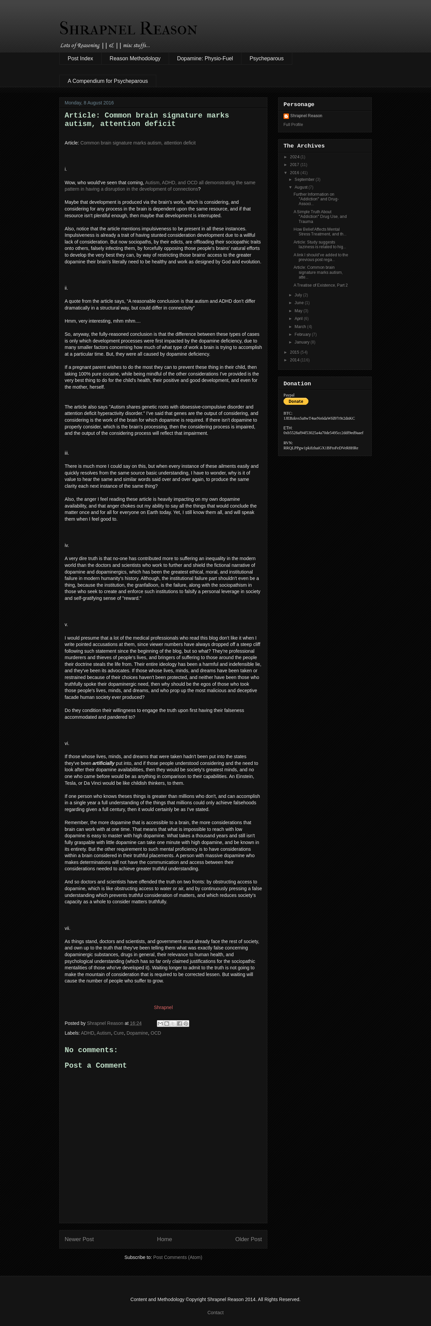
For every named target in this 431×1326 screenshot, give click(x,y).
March (301, 326)
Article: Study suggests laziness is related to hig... (320, 244)
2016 (295, 172)
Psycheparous (267, 58)
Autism (104, 1033)
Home (164, 1239)
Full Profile (293, 124)
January (302, 342)
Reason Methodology (135, 58)
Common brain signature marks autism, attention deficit (138, 142)
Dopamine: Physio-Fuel (205, 58)
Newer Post (79, 1239)
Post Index (80, 58)
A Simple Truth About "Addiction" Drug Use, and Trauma (320, 216)
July (299, 295)
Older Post (248, 1239)
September (305, 179)
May (299, 311)
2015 (295, 352)
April (299, 318)
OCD (156, 1033)
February (303, 334)
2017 (295, 164)
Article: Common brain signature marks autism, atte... (318, 272)
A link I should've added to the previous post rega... (321, 257)
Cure (119, 1033)
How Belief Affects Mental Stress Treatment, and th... (320, 231)
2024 (295, 157)
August (301, 187)
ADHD (87, 1033)
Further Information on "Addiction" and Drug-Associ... (316, 199)
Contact (215, 1312)
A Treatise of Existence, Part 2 (321, 285)
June (300, 302)
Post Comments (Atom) (177, 1257)
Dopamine (137, 1033)
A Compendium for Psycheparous (108, 81)
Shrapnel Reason (128, 28)
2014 (295, 360)
